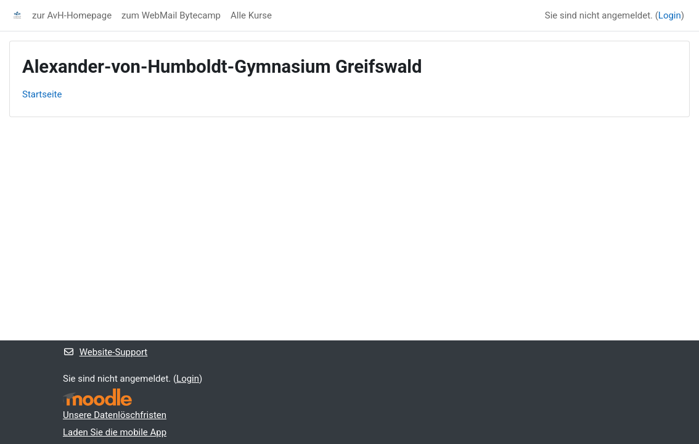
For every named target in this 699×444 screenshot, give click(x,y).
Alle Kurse (251, 15)
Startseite (42, 94)
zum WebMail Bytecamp (171, 15)
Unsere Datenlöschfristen (114, 415)
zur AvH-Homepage (72, 15)
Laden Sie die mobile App (114, 432)
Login (669, 15)
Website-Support (105, 352)
